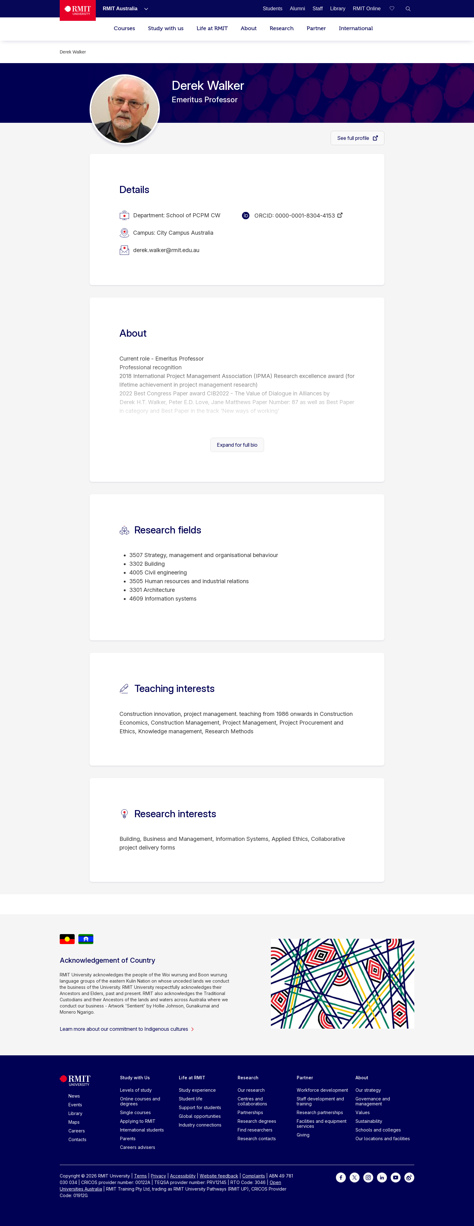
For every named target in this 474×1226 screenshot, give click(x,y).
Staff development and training (320, 1101)
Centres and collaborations (252, 1101)
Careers (76, 1130)
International (356, 28)
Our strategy (368, 1090)
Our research (251, 1090)
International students (142, 1129)
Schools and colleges (378, 1129)
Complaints (253, 1175)
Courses (124, 28)
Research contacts (257, 1138)
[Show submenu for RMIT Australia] (143, 8)
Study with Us (135, 1077)
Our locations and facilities (383, 1138)
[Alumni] (297, 8)
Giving (303, 1134)
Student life (190, 1098)
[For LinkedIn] (382, 1177)
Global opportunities (200, 1116)
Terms (140, 1175)
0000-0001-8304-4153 (305, 215)
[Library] (338, 8)
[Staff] (317, 8)
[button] (408, 8)
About (249, 28)
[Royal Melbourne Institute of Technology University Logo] (78, 10)
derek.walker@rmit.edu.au (166, 250)
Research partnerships (320, 1112)
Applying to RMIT (138, 1121)
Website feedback (219, 1175)
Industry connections (200, 1124)
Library (75, 1113)
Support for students (200, 1107)
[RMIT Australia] (120, 8)
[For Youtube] (396, 1177)
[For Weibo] (409, 1177)
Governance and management (373, 1101)
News (74, 1096)
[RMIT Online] (366, 8)
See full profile (353, 138)
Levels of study (136, 1090)
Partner (316, 28)
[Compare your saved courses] (395, 8)
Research (282, 28)
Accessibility (183, 1175)
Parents (128, 1138)
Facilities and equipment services (321, 1123)
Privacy (158, 1175)
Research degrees (257, 1121)
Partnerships (250, 1112)
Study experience (197, 1090)
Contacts (77, 1139)
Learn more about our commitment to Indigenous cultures (127, 1029)
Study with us (166, 28)
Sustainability (369, 1121)
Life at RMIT (212, 28)
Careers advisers (137, 1147)
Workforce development (322, 1090)
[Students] (272, 8)
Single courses (135, 1112)
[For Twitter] (355, 1177)
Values (363, 1112)
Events (75, 1104)
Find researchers (255, 1129)
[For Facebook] (341, 1177)
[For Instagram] (368, 1177)
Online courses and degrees (140, 1101)
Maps (74, 1122)
